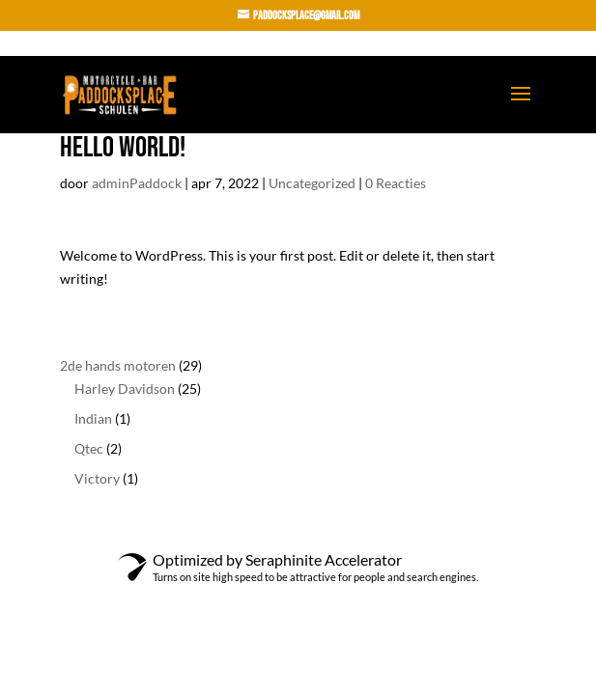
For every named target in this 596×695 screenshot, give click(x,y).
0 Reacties (395, 183)
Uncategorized (312, 183)
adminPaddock (137, 183)
